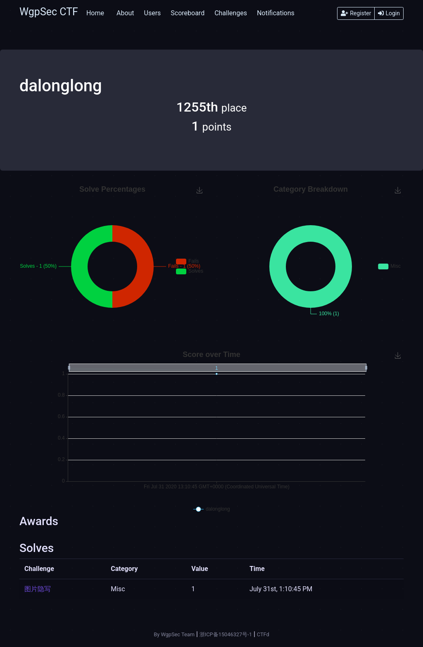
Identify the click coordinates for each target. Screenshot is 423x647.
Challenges (230, 13)
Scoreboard (187, 13)
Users (152, 13)
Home (95, 13)
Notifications (276, 13)
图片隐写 (37, 589)
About (125, 13)
